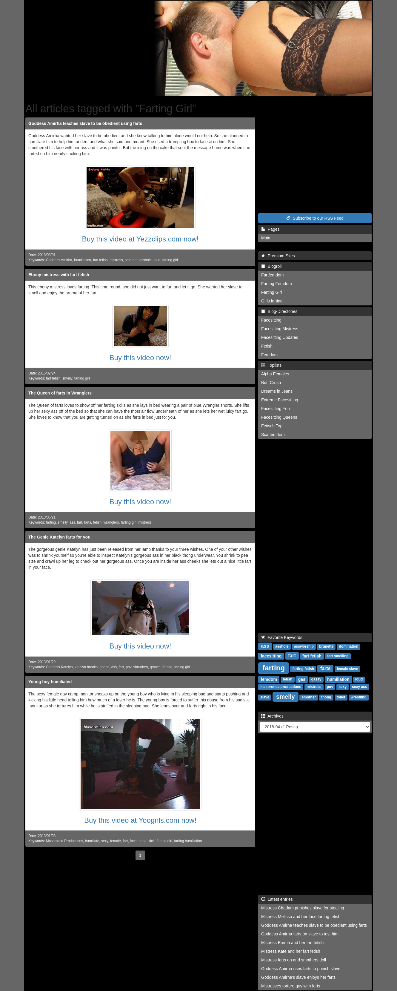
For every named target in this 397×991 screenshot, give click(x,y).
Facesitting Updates (279, 337)
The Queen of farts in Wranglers (60, 393)
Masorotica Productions (64, 841)
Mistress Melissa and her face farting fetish (300, 916)
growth (155, 667)
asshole (145, 260)
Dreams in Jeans (277, 391)
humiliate (92, 841)
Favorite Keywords (281, 637)
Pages (270, 229)
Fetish (267, 346)
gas (301, 679)
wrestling (359, 697)
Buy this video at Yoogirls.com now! (140, 820)
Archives (272, 716)
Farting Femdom (276, 283)
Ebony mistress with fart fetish (58, 274)
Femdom (269, 354)
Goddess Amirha (59, 260)
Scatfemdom (273, 434)
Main (265, 237)
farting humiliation (188, 841)
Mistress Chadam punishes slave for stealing (302, 908)
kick (151, 841)
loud (157, 260)
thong (326, 697)
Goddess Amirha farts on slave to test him (299, 934)
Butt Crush (271, 382)
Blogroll (271, 266)
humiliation (82, 260)
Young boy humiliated (50, 681)
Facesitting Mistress (279, 328)
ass (72, 522)
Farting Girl (271, 292)
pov (128, 667)
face (133, 841)
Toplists (271, 365)
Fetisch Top (271, 425)
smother (131, 260)
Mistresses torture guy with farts (290, 986)
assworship (304, 647)
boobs (104, 667)
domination (348, 647)
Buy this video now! (140, 358)
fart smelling (337, 656)
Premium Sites (278, 255)
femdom (269, 679)
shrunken (140, 667)
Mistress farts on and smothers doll (293, 960)
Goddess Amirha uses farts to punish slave (300, 968)
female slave (347, 669)
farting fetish (303, 669)
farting (51, 522)
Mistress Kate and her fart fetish (290, 951)
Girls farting (272, 301)
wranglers (111, 522)
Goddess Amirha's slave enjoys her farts (298, 977)
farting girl (170, 260)
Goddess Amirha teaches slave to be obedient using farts (85, 123)
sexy (104, 841)
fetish (97, 522)
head (142, 841)
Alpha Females (275, 373)
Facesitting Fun (275, 408)
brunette (326, 647)
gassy (316, 680)
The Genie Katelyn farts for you (59, 537)
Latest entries (277, 899)
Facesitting (271, 320)
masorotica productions (280, 687)
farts (87, 522)
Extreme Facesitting (279, 399)
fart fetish (100, 260)
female (115, 841)
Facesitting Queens (279, 417)
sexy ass (359, 687)
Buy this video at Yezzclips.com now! (140, 239)
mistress (116, 260)
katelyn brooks (86, 667)
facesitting (271, 656)
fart (79, 522)
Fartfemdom (272, 275)
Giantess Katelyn (59, 667)
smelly (67, 378)
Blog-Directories (279, 311)
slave (264, 697)
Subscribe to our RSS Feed (315, 218)
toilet (341, 697)
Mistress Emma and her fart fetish (292, 942)
